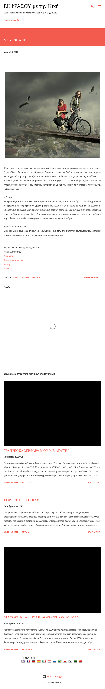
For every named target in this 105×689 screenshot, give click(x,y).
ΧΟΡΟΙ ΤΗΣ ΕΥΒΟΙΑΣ (21, 500)
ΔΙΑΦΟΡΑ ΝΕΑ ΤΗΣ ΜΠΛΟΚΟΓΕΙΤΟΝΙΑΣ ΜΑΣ (41, 617)
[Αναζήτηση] (92, 5)
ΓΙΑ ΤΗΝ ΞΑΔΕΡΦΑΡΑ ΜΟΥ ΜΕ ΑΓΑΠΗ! (36, 450)
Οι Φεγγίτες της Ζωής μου (26, 277)
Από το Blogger (52, 676)
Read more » (94, 482)
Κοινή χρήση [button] (91, 277)
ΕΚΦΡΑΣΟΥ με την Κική (31, 6)
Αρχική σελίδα (12, 20)
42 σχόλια (25, 482)
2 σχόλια (25, 532)
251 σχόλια (26, 649)
